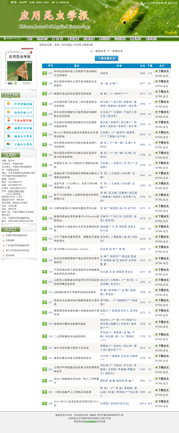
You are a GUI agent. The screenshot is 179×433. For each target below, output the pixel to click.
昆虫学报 (10, 255)
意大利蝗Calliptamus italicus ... (72, 249)
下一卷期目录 (115, 51)
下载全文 (163, 71)
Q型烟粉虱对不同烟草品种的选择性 (75, 292)
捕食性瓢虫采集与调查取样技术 (72, 358)
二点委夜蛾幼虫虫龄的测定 (70, 336)
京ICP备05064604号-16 (110, 414)
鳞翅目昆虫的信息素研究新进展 (72, 93)
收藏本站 (160, 3)
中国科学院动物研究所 (16, 235)
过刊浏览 (67, 44)
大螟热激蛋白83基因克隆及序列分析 (75, 208)
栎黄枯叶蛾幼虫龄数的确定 (70, 324)
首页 (56, 44)
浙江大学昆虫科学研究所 (17, 250)
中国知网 (10, 240)
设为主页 (148, 3)
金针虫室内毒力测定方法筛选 (71, 348)
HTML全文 (162, 76)
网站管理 (172, 3)
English (171, 32)
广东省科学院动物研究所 (17, 245)
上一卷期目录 (98, 51)
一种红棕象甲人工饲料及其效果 (72, 392)
